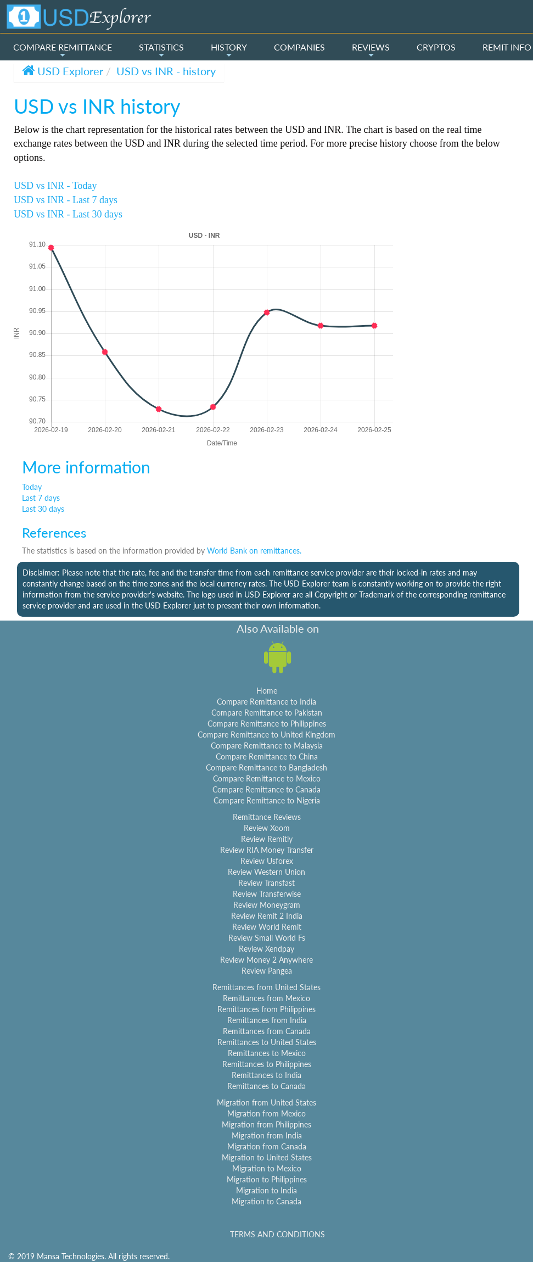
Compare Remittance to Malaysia (267, 745)
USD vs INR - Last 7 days (65, 199)
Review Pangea (267, 970)
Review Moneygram (266, 904)
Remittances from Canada (267, 1031)
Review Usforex (266, 860)
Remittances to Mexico (267, 1053)
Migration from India (267, 1135)
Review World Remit (266, 926)
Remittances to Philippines (266, 1064)
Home (266, 690)
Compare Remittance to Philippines (266, 723)
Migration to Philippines (267, 1179)
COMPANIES (299, 47)
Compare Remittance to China (267, 756)
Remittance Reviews (267, 817)
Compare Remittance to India (266, 701)
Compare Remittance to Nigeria (267, 800)
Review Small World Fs (266, 937)
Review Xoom (267, 828)
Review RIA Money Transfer (266, 850)
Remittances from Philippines (266, 1009)
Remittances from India (266, 1020)
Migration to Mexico (266, 1168)
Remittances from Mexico (266, 998)
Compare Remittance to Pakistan (266, 712)
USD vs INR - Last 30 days (68, 214)
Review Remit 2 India (266, 915)
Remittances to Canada (266, 1086)
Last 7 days (41, 497)
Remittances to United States (266, 1042)
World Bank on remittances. (254, 550)
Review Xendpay (266, 948)
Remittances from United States (266, 987)
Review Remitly (267, 839)
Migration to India (266, 1190)
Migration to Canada (266, 1201)
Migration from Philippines (266, 1124)
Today (32, 487)
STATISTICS (161, 50)
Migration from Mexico (266, 1113)
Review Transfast (266, 882)
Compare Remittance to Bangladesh (266, 767)
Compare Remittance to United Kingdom (266, 734)
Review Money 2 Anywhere (266, 959)
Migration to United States (267, 1157)
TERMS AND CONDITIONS (277, 1234)
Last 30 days (43, 508)
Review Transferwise (267, 893)
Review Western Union (266, 871)
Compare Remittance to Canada (266, 789)
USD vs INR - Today (55, 185)
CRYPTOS (436, 47)
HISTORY (229, 50)
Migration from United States (266, 1102)
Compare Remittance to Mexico (267, 778)
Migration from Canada (266, 1146)
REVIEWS (371, 50)
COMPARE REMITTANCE (62, 50)
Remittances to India (266, 1075)
